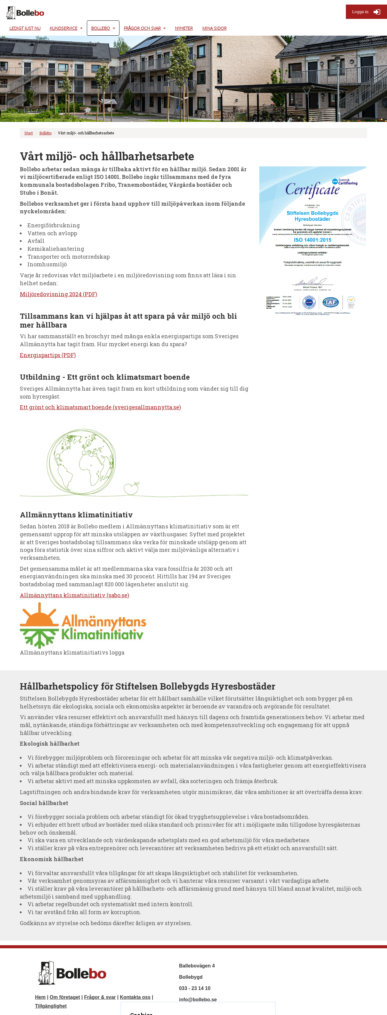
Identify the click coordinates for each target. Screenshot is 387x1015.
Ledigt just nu (25, 28)
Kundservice (63, 28)
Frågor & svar (100, 997)
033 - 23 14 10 (194, 988)
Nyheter (184, 28)
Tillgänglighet (51, 1006)
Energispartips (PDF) (48, 355)
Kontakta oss (135, 997)
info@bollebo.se (198, 999)
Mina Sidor (214, 28)
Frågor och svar (142, 28)
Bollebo (100, 28)
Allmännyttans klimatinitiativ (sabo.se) (74, 595)
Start (28, 132)
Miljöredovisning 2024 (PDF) (58, 294)
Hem (40, 997)
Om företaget (65, 997)
